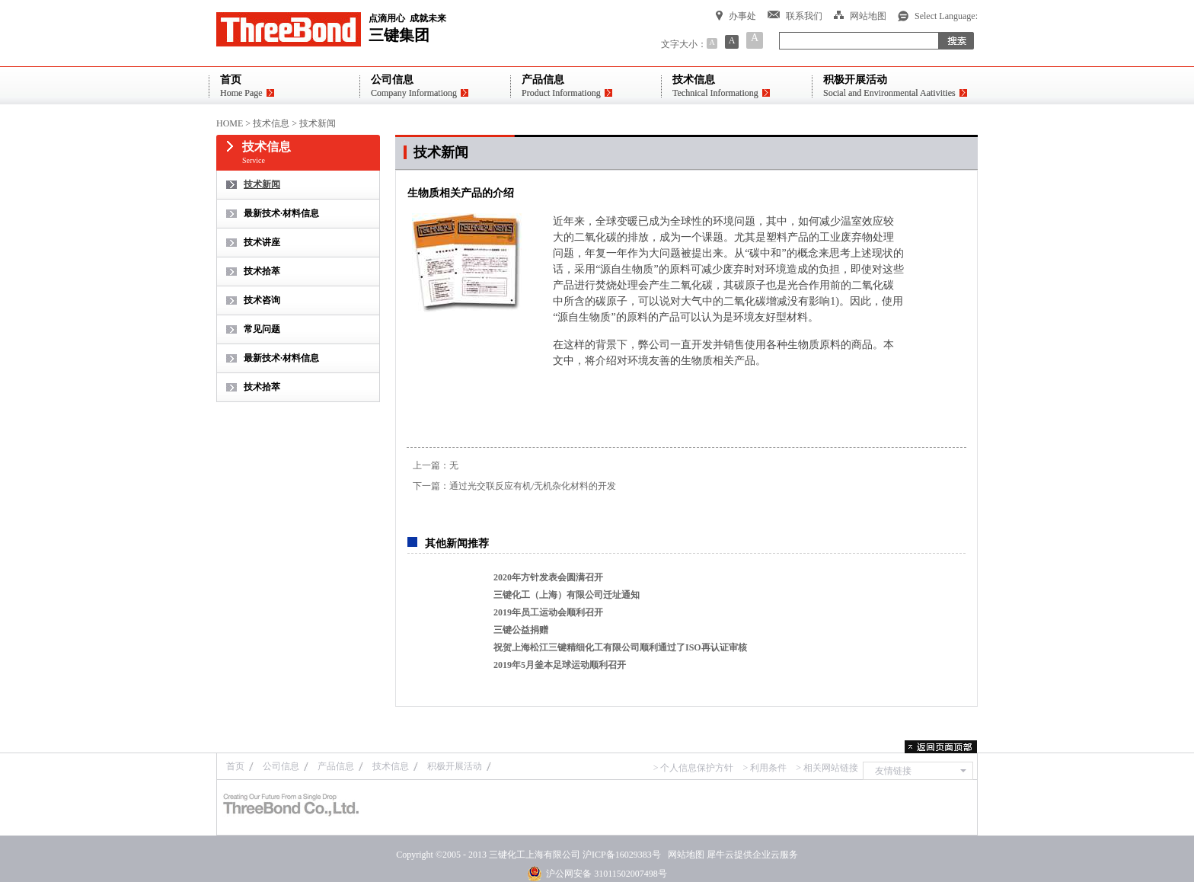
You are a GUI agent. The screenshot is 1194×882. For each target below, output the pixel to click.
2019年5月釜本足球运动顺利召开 (559, 665)
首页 (235, 766)
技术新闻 (317, 123)
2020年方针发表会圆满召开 (548, 577)
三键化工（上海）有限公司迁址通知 (566, 595)
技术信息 (271, 123)
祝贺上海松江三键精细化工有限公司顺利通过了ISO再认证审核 (620, 647)
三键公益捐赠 (520, 630)
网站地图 (683, 854)
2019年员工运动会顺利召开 (548, 612)
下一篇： (514, 486)
